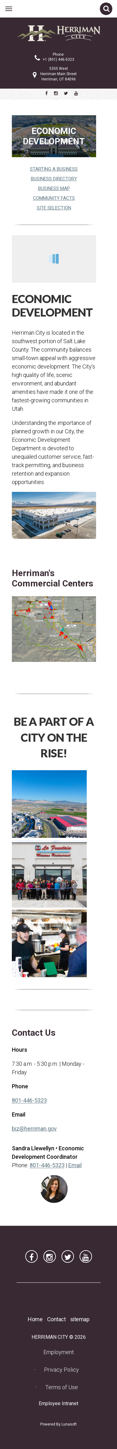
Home (35, 1319)
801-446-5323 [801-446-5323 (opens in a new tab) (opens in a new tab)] (29, 1100)
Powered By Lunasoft (58, 1424)
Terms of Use (61, 1387)
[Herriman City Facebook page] (46, 93)
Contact (56, 1319)
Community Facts (54, 198)
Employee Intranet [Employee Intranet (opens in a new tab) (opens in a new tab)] (60, 1403)
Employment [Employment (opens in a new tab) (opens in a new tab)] (60, 1351)
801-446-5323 (47, 1165)
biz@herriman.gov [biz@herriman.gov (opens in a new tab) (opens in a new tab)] (34, 1128)
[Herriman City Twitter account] (66, 93)
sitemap (80, 1319)
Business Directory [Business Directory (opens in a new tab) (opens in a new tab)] (54, 179)
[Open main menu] (8, 8)
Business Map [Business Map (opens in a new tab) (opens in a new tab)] (54, 188)
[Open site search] (106, 9)
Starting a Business (54, 169)
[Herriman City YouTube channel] (76, 93)
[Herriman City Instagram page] (55, 93)
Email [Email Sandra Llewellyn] (75, 1165)
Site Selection (54, 208)
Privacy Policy (61, 1369)
